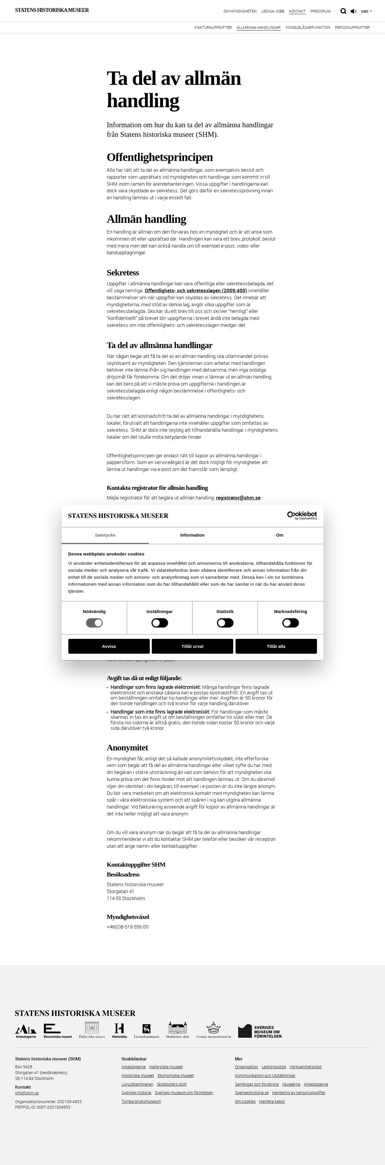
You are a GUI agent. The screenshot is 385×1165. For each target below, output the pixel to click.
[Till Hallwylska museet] (92, 1030)
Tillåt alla (276, 646)
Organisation (246, 1066)
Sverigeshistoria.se (252, 1092)
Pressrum (321, 11)
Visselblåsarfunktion (308, 28)
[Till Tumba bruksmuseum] (213, 1030)
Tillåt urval (193, 646)
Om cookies (245, 1101)
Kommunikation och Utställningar (265, 1075)
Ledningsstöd (274, 1066)
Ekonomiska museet (176, 1075)
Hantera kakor (272, 1101)
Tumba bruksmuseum (141, 1101)
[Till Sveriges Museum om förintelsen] (259, 1030)
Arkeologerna (134, 1066)
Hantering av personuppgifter (298, 1092)
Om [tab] (279, 535)
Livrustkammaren (137, 1084)
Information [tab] (192, 535)
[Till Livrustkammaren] (146, 1030)
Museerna (291, 1084)
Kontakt (297, 11)
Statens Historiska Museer (52, 10)
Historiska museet (138, 1075)
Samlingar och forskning (257, 1084)
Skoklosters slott (172, 1084)
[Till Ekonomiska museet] (58, 1030)
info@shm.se (27, 1093)
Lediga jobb (272, 11)
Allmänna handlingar (259, 28)
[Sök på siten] (343, 11)
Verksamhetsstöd (306, 1066)
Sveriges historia (136, 1092)
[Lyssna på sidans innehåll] (354, 11)
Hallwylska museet (166, 1066)
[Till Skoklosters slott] (177, 1030)
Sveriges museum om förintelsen (184, 1092)
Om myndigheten (240, 11)
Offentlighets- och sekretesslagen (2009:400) (196, 290)
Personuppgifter (352, 28)
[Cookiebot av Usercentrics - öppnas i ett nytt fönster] (291, 515)
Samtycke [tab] (105, 535)
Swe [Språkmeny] (364, 11)
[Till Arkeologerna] (26, 1030)
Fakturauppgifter (213, 28)
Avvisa (109, 646)
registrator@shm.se (238, 497)
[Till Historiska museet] (119, 1030)
